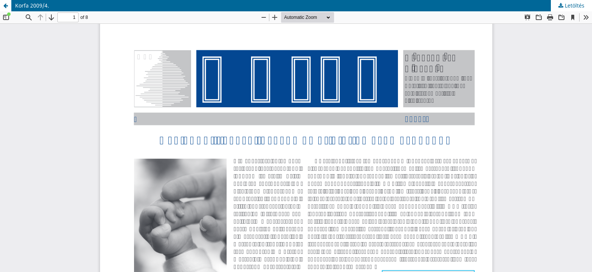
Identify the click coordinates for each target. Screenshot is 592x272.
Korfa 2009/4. (32, 5)
